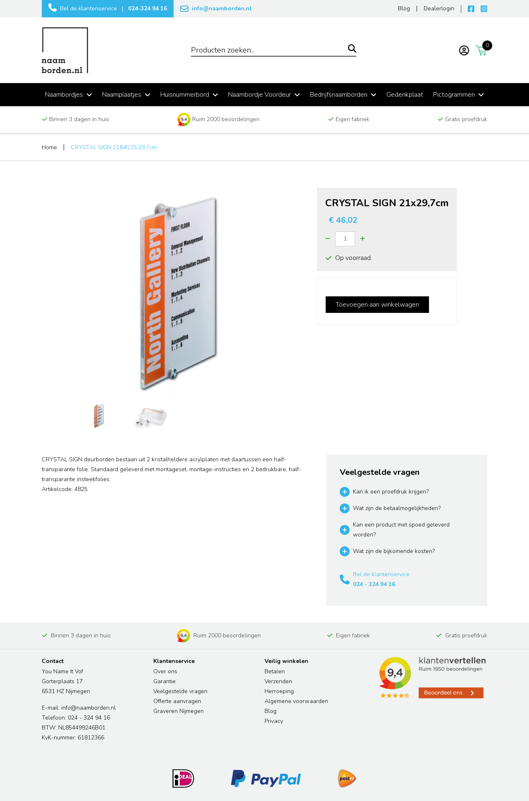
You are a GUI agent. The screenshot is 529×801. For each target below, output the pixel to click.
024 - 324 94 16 (374, 584)
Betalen (274, 671)
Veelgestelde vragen (180, 691)
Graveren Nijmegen (178, 711)
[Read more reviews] (432, 678)
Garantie (164, 681)
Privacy (273, 721)
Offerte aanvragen (177, 701)
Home (49, 147)
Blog (270, 711)
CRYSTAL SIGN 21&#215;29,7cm (114, 147)
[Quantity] (345, 238)
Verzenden (278, 681)
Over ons (165, 671)
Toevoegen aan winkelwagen (377, 304)
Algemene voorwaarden (296, 701)
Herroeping (279, 691)
